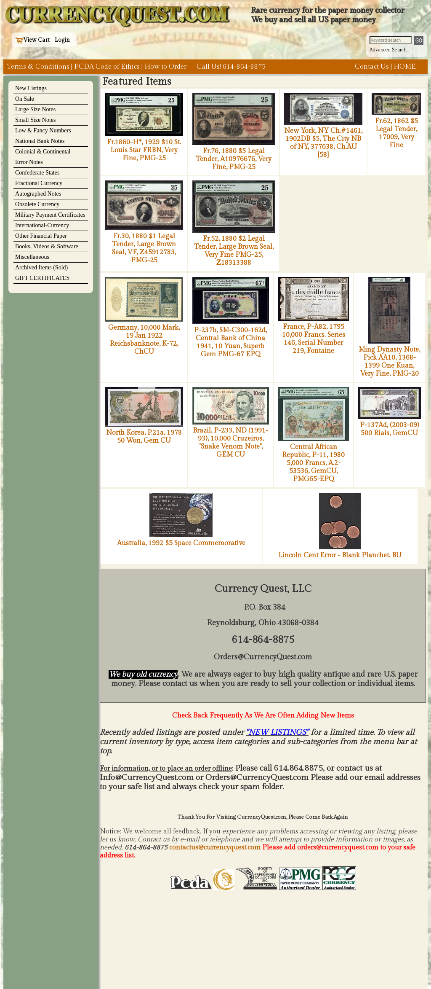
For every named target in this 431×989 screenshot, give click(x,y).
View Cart (32, 40)
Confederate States (37, 172)
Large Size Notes (35, 109)
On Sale (24, 99)
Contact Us (372, 67)
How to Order (165, 67)
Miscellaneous (32, 257)
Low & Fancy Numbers (43, 130)
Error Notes (29, 162)
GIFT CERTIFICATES (42, 278)
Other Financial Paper (41, 236)
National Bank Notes (39, 141)
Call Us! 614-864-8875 (231, 67)
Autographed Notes (38, 194)
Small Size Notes (35, 120)
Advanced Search (388, 50)
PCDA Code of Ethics (107, 67)
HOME (405, 67)
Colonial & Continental (42, 151)
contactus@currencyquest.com (215, 848)
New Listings (31, 88)
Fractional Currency (38, 183)
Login (62, 40)
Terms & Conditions (38, 67)
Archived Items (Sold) (41, 267)
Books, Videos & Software (46, 246)
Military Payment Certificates (50, 215)
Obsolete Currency (37, 204)
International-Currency (42, 225)
